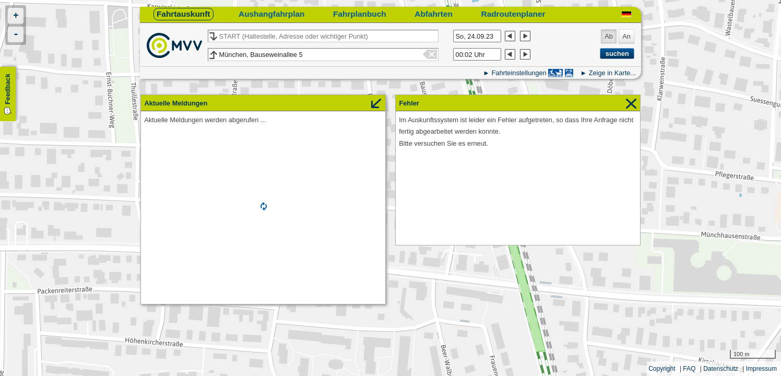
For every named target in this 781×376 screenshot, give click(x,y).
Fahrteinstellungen (518, 73)
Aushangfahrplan (271, 13)
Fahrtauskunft (183, 13)
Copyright (661, 368)
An (626, 36)
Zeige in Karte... (612, 73)
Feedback (7, 89)
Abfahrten (434, 13)
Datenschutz (720, 368)
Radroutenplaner (513, 13)
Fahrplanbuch (359, 13)
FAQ (689, 368)
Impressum (761, 368)
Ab (609, 36)
